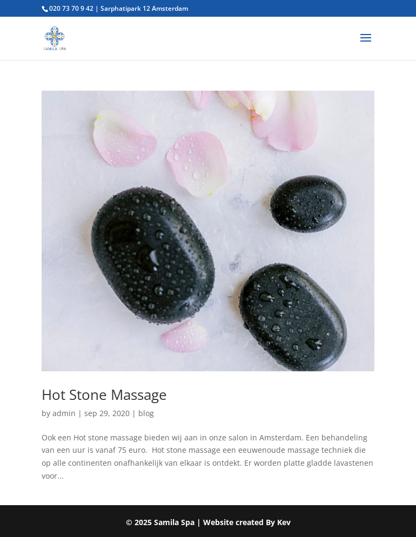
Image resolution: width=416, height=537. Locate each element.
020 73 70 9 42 (71, 8)
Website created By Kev (247, 522)
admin (64, 413)
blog (146, 413)
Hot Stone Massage (104, 394)
